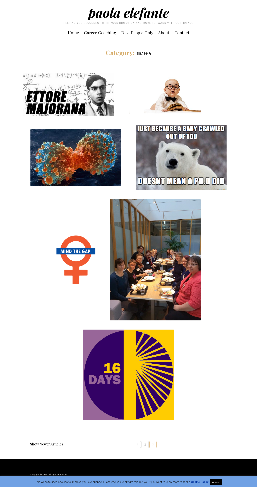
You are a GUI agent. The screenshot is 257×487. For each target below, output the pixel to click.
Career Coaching (100, 32)
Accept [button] (216, 482)
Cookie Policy (199, 482)
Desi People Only (137, 32)
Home (73, 32)
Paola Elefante (128, 12)
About (163, 32)
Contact (181, 32)
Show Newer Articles (46, 444)
